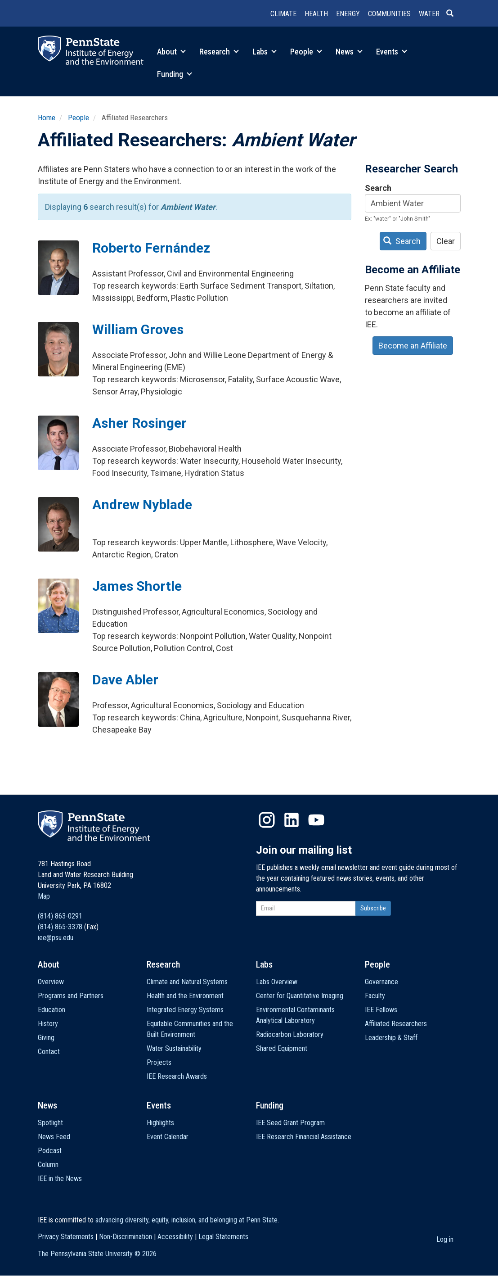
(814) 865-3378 (60, 927)
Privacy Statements (66, 1236)
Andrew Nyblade (142, 504)
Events (391, 51)
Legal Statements (223, 1236)
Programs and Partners (70, 995)
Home (46, 117)
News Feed (54, 1136)
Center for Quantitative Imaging (299, 995)
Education (51, 1009)
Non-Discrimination (125, 1236)
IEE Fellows (381, 1009)
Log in (444, 1239)
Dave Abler (125, 680)
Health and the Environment (185, 995)
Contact (49, 1051)
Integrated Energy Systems (185, 1009)
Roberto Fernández (151, 248)
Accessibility (175, 1236)
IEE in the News (60, 1178)
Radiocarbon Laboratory (289, 1034)
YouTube (316, 819)
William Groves (138, 329)
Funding (174, 74)
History (48, 1023)
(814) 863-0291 (60, 916)
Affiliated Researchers (396, 1023)
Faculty (375, 995)
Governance (381, 981)
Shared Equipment (281, 1048)
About (171, 51)
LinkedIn (291, 819)
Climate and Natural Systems (187, 981)
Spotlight (50, 1122)
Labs (264, 51)
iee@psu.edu (55, 937)
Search (378, 188)
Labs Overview (276, 981)
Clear (445, 241)
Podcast (50, 1150)
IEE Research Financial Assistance (303, 1136)
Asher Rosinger (139, 423)
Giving (46, 1037)
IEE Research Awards (177, 1076)
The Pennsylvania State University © (97, 1253)
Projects (159, 1062)
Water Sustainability (174, 1048)
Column (48, 1164)
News (349, 51)
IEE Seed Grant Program (290, 1122)
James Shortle (137, 586)
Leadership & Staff (391, 1037)
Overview (51, 981)
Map (44, 896)
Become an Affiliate (412, 345)
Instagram (266, 819)
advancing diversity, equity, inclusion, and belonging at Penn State (186, 1220)
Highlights (160, 1122)
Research (219, 51)
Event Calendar (167, 1136)
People (306, 51)
